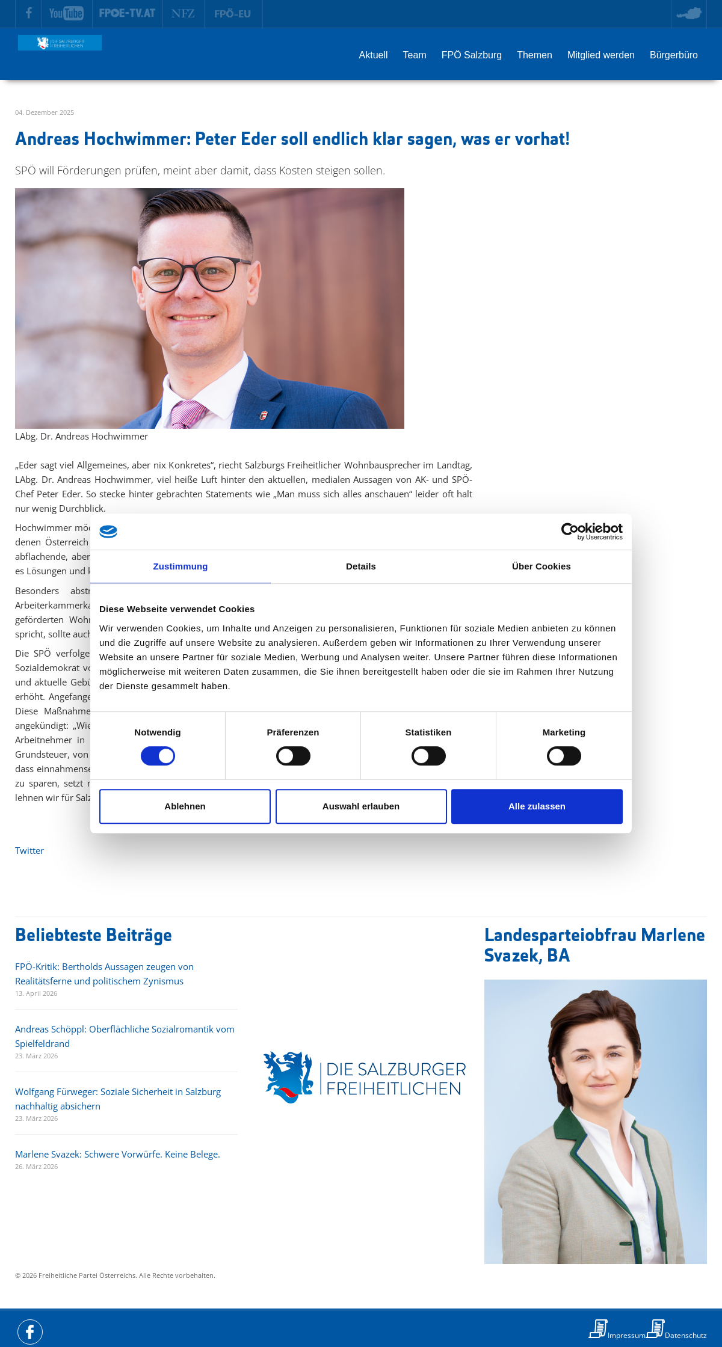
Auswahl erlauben (361, 806)
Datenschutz (686, 1335)
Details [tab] (361, 566)
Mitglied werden (601, 55)
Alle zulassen (537, 806)
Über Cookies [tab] (541, 566)
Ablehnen (184, 806)
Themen (534, 55)
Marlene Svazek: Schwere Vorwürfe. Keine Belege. (117, 1154)
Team (415, 55)
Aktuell (373, 55)
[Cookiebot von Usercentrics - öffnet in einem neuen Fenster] (570, 532)
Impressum (627, 1335)
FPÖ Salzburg (472, 55)
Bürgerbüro (674, 55)
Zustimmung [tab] (180, 566)
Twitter (29, 850)
